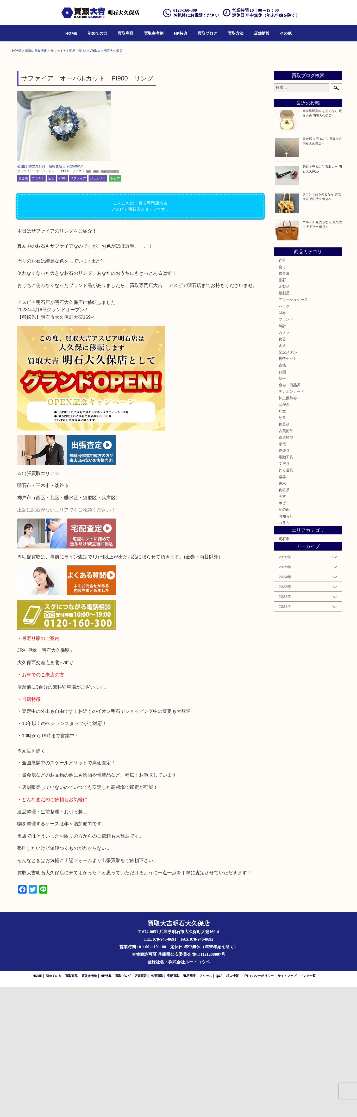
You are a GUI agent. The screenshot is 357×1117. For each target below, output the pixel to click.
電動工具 (286, 587)
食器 (282, 469)
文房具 (284, 593)
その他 (286, 33)
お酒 (282, 502)
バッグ (284, 436)
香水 (282, 613)
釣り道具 (286, 600)
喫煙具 (284, 580)
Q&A (219, 1106)
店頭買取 (140, 1106)
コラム (284, 653)
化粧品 (284, 620)
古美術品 (286, 561)
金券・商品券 (289, 515)
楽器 (282, 606)
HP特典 (180, 33)
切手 (282, 508)
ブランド (286, 449)
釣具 (282, 390)
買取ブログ (207, 33)
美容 (282, 626)
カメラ (284, 462)
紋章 (282, 548)
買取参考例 (154, 33)
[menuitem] (71, 33)
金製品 (284, 416)
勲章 (282, 541)
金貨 (282, 475)
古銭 (282, 495)
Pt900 (62, 308)
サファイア (78, 308)
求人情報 (232, 1106)
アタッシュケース (293, 429)
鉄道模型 (286, 567)
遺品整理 (189, 1106)
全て (282, 397)
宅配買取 (173, 1106)
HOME (71, 33)
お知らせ (286, 646)
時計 (282, 456)
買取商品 (125, 33)
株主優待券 (288, 528)
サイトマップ (287, 1106)
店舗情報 (262, 33)
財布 (282, 443)
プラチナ (38, 308)
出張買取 (157, 1106)
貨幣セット (288, 488)
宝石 (51, 308)
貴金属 (23, 308)
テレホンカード (291, 521)
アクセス (205, 1106)
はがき (284, 534)
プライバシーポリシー (258, 1106)
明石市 (115, 308)
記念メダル (288, 482)
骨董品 (284, 554)
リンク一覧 (308, 1106)
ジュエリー (97, 308)
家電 (282, 574)
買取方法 (235, 33)
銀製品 (284, 423)
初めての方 (97, 33)
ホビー (284, 633)
